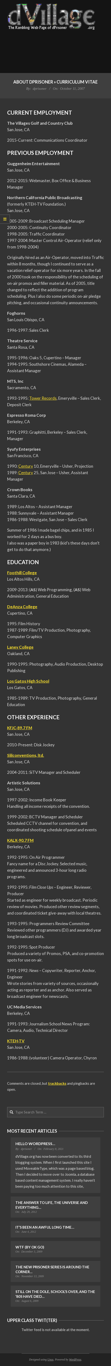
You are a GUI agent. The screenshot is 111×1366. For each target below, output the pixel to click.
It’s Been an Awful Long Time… (44, 1227)
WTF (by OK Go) (29, 1247)
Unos (50, 1359)
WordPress (75, 1359)
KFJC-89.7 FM (19, 727)
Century (25, 466)
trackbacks (57, 1083)
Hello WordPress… (35, 1143)
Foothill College (22, 572)
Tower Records (43, 398)
